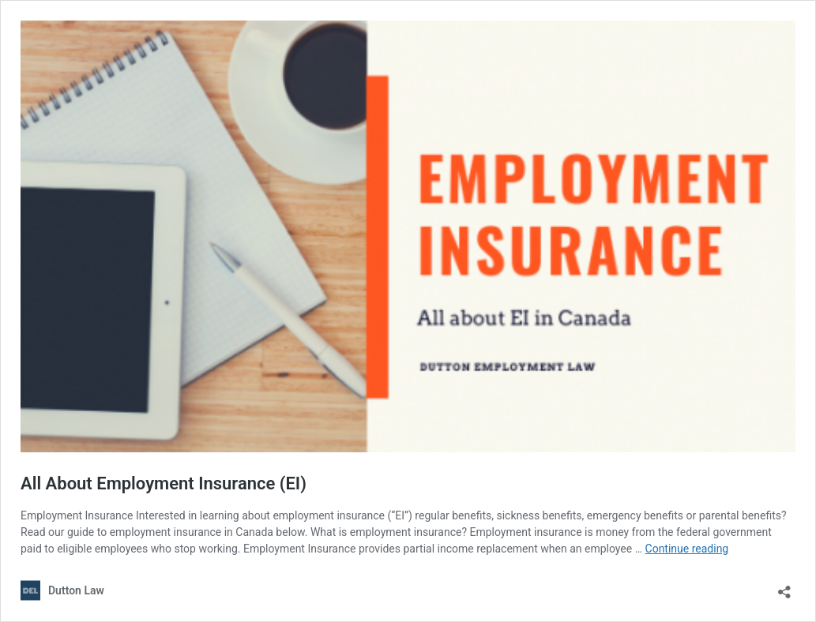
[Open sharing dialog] (784, 587)
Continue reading (687, 548)
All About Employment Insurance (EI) (163, 483)
